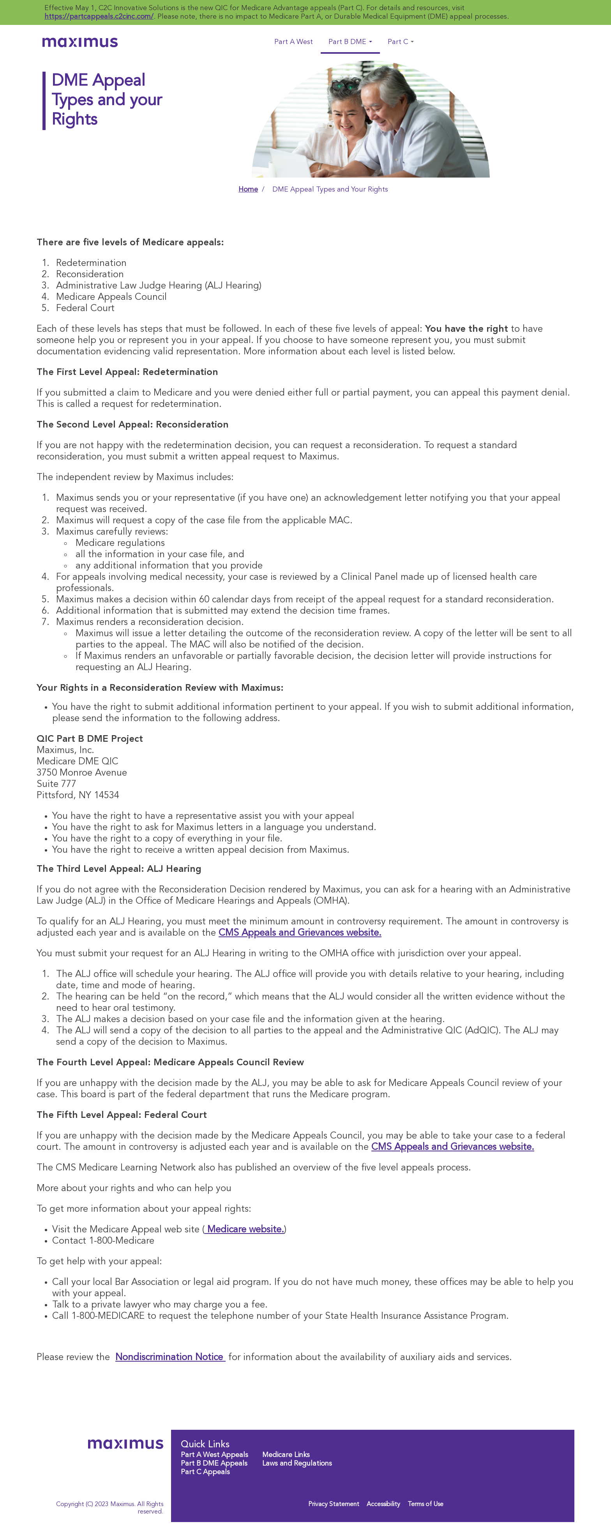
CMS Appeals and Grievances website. (300, 933)
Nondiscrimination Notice (170, 1357)
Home (248, 189)
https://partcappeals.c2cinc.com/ (99, 16)
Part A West (293, 42)
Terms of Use (425, 1504)
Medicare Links (286, 1455)
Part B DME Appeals (214, 1463)
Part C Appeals (205, 1472)
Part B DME (350, 42)
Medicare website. (244, 1230)
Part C (401, 42)
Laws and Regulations (297, 1463)
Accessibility (383, 1504)
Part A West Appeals (214, 1455)
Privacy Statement (333, 1504)
